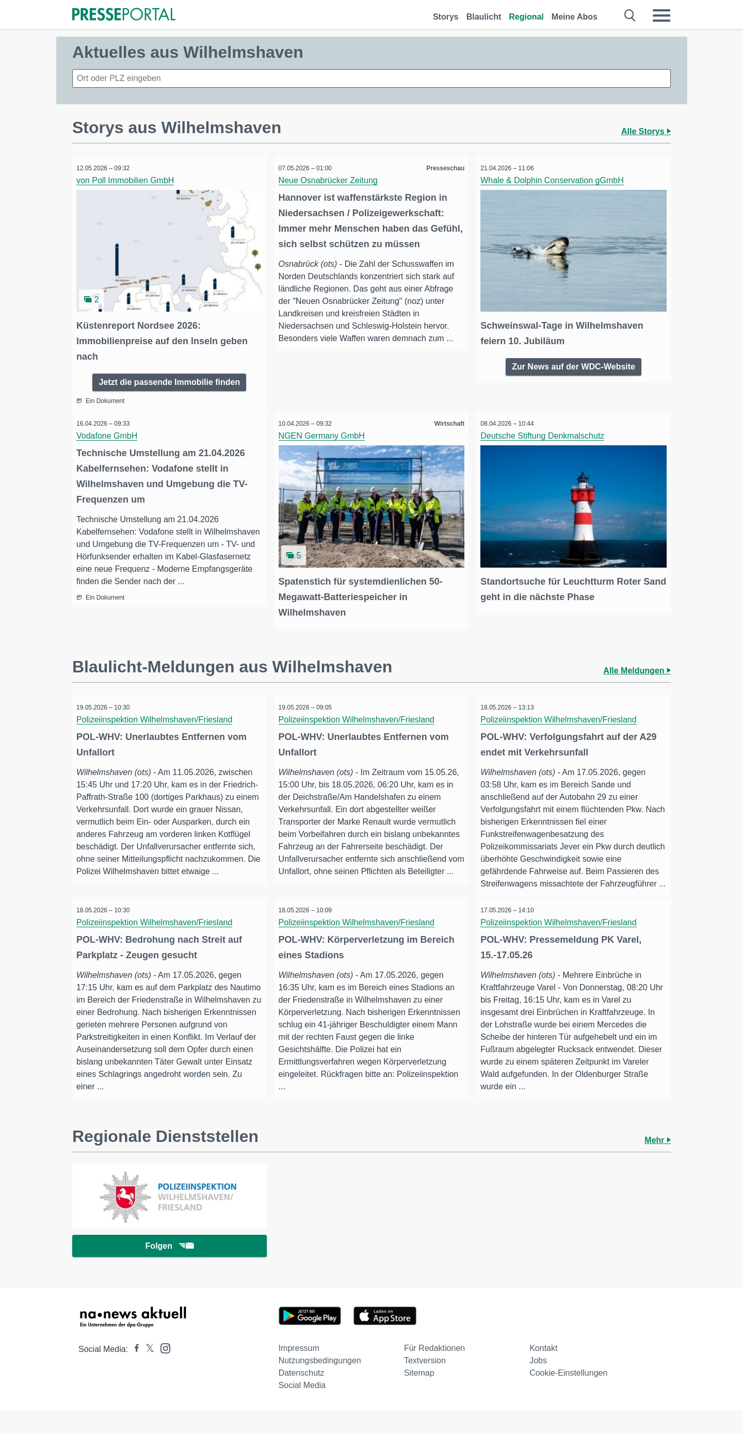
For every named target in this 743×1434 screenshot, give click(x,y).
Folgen (169, 1268)
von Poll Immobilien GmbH (128, 180)
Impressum (299, 1371)
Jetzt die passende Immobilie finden (169, 377)
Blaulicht (484, 16)
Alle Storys (646, 131)
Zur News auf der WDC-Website (573, 362)
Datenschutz (302, 1396)
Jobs (538, 1384)
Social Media (302, 1409)
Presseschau (442, 168)
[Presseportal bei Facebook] (133, 1372)
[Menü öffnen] (661, 15)
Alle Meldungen (637, 663)
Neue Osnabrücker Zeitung (331, 180)
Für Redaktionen (434, 1371)
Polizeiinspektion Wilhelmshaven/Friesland (158, 712)
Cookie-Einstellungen (568, 1396)
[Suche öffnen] (630, 15)
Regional (526, 16)
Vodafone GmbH (110, 432)
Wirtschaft (446, 420)
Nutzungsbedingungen (320, 1384)
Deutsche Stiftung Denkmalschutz (546, 432)
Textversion (425, 1384)
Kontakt (543, 1371)
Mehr (657, 1161)
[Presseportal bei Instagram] (162, 1371)
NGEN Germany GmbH (325, 432)
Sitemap (419, 1396)
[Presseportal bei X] (146, 1372)
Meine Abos (574, 16)
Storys (446, 16)
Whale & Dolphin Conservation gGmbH (555, 180)
